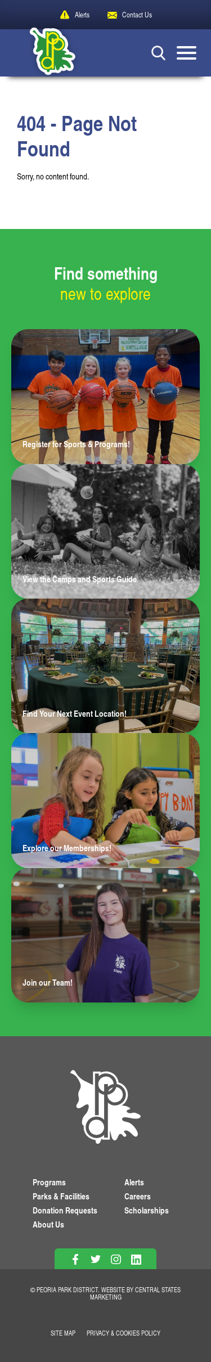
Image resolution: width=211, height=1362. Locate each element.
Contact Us (137, 15)
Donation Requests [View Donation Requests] (65, 1210)
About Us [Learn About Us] (48, 1224)
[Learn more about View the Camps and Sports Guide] (105, 531)
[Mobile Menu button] (186, 53)
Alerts (82, 15)
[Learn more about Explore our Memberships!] (105, 800)
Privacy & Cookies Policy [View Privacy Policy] (123, 1333)
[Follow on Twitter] (95, 1259)
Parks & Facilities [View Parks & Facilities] (61, 1196)
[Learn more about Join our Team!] (105, 935)
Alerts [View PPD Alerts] (134, 1182)
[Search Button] (158, 53)
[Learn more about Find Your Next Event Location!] (105, 666)
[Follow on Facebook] (75, 1259)
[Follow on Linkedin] (136, 1259)
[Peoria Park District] (44, 53)
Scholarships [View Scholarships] (146, 1210)
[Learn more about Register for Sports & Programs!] (105, 396)
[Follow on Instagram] (116, 1259)
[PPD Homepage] (105, 1108)
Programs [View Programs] (49, 1182)
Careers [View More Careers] (137, 1196)
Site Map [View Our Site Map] (63, 1333)
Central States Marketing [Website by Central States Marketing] (135, 1293)
